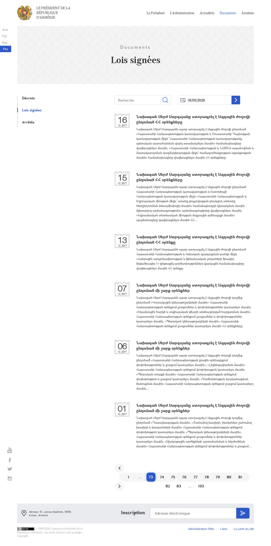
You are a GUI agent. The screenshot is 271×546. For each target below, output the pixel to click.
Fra (5, 49)
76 (184, 477)
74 (162, 477)
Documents (228, 13)
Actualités (207, 13)
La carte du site (244, 529)
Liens (223, 529)
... (183, 100)
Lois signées (31, 110)
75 (173, 477)
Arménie (247, 13)
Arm (5, 29)
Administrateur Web (201, 529)
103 (201, 486)
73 (151, 477)
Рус (4, 36)
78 (207, 477)
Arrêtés (28, 122)
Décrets (28, 98)
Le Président (156, 13)
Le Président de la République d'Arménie (53, 13)
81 (240, 477)
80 (229, 477)
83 (179, 486)
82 (168, 486)
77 (196, 477)
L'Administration (182, 13)
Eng (4, 42)
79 (218, 477)
